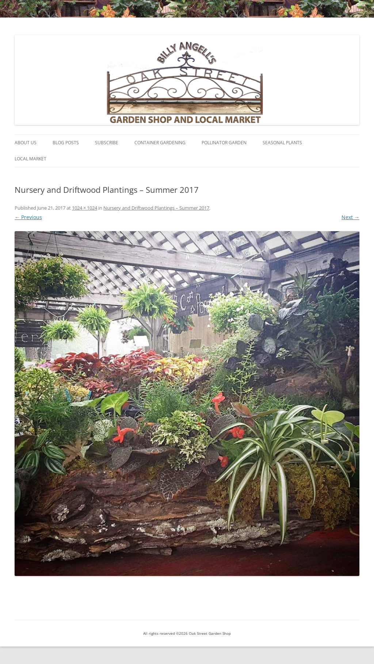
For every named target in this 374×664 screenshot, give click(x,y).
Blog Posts (66, 143)
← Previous (28, 217)
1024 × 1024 (84, 208)
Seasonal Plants (282, 143)
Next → (350, 217)
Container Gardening (160, 143)
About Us (26, 143)
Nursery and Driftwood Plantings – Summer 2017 (156, 208)
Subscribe (106, 143)
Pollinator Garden (224, 143)
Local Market (30, 159)
